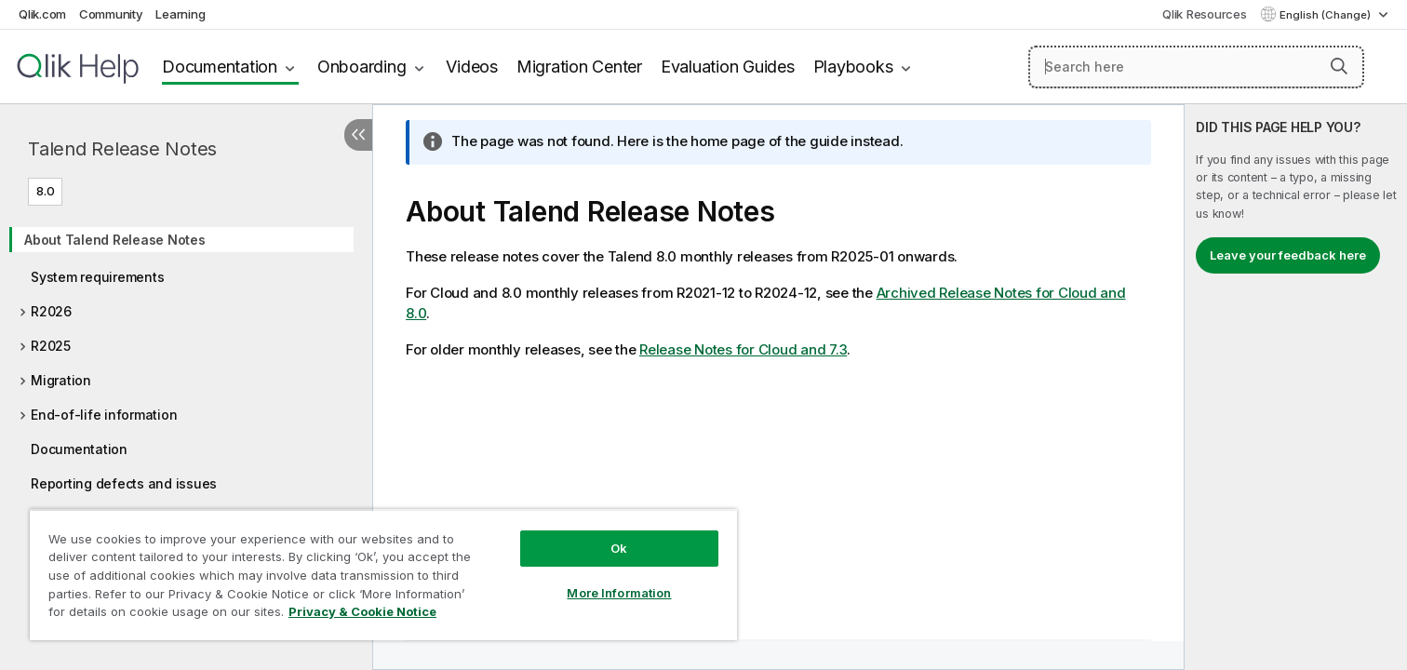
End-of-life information (104, 414)
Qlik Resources (1204, 14)
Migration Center (579, 66)
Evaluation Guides (728, 66)
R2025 (51, 346)
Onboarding (362, 66)
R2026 (51, 311)
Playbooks (853, 66)
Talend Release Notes (122, 149)
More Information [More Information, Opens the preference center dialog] (619, 592)
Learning (180, 14)
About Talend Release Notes (115, 240)
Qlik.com (42, 14)
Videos (472, 66)
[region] (383, 574)
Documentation (219, 66)
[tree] (186, 355)
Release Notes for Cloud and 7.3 (743, 349)
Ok (618, 548)
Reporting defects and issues (124, 483)
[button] (1339, 66)
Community (111, 14)
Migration (61, 380)
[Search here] (1196, 67)
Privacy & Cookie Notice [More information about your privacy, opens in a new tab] (362, 611)
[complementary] (1296, 387)
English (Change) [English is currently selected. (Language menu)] (1327, 14)
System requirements (97, 277)
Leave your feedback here (1288, 255)
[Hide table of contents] (358, 135)
